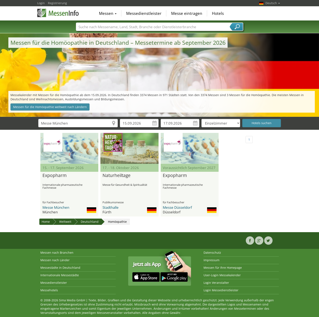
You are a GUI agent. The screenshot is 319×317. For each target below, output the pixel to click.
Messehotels (49, 290)
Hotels (218, 13)
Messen (108, 13)
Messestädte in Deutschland (60, 268)
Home (46, 222)
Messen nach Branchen (56, 253)
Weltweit (65, 222)
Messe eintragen (186, 13)
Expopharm (54, 175)
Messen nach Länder (55, 260)
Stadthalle (110, 207)
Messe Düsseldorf (177, 207)
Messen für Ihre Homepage (223, 268)
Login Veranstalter (216, 283)
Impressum (211, 260)
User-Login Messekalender (222, 275)
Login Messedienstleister (221, 290)
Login (41, 3)
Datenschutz (212, 253)
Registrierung (57, 3)
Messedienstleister (143, 13)
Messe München (55, 207)
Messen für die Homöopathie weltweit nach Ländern (50, 107)
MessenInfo (58, 13)
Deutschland (90, 222)
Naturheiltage (116, 175)
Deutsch (272, 3)
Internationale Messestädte (59, 275)
